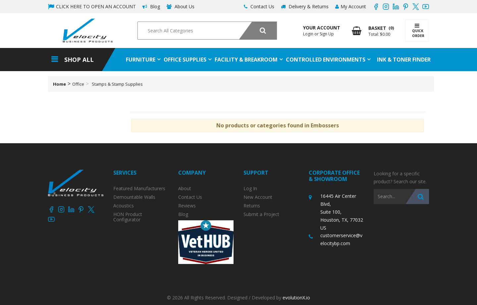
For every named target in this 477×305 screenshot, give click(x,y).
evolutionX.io (296, 297)
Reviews (187, 205)
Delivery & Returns (305, 6)
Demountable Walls (134, 197)
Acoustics (123, 205)
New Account (257, 197)
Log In (250, 188)
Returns (251, 205)
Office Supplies (185, 59)
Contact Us (259, 6)
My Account (350, 6)
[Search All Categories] (207, 31)
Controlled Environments (325, 59)
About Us (180, 6)
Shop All (79, 60)
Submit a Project (261, 214)
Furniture (140, 59)
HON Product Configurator (127, 217)
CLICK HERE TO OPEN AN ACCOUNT (92, 6)
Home (59, 84)
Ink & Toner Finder (404, 59)
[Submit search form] (258, 31)
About (184, 188)
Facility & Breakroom (246, 59)
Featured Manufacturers (139, 188)
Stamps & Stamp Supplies (117, 84)
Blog (151, 6)
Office (78, 84)
